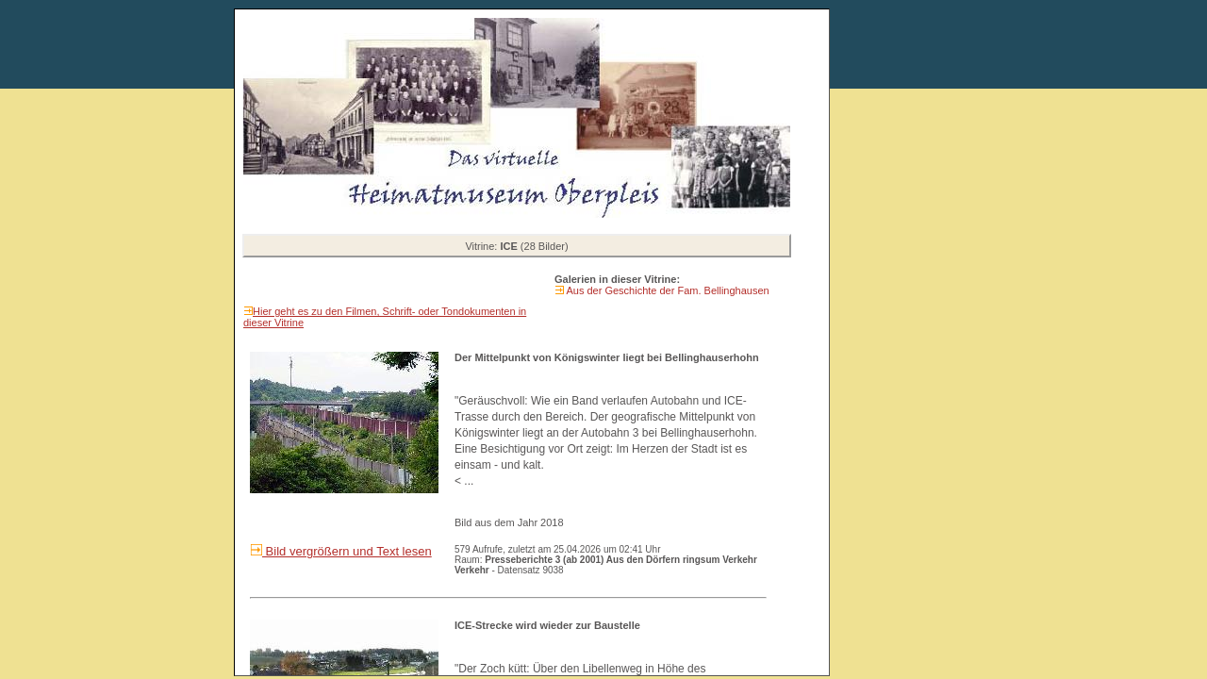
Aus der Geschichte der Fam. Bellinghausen (666, 290)
